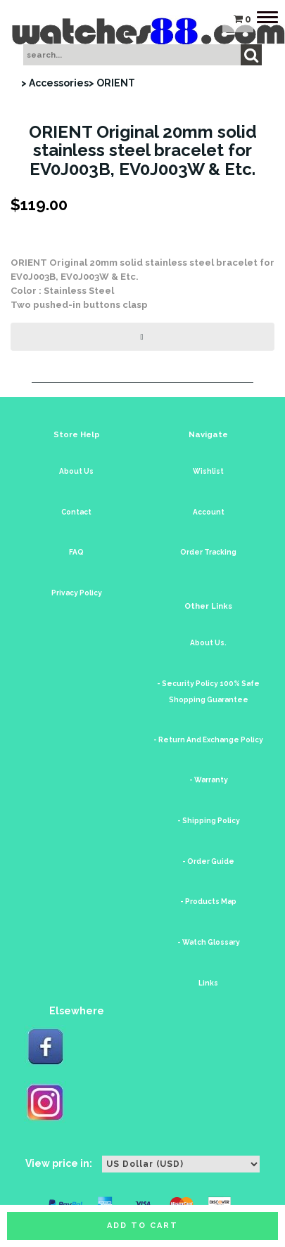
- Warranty (208, 780)
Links (208, 983)
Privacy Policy (76, 593)
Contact (76, 512)
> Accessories (55, 83)
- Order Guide (208, 861)
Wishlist (208, 471)
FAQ (76, 552)
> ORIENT (112, 83)
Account (208, 512)
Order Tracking (208, 552)
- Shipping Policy (208, 821)
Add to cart (142, 1225)
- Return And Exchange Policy (208, 740)
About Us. (208, 643)
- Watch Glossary (208, 942)
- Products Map (208, 901)
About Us (76, 471)
